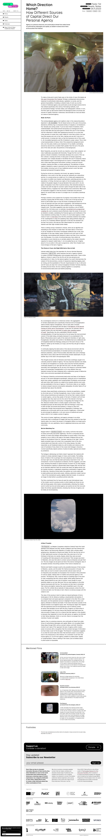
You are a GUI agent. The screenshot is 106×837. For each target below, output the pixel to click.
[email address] (57, 762)
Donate (93, 747)
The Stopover (45, 546)
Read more (67, 679)
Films (6, 14)
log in (4, 10)
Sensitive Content (56, 431)
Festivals (7, 24)
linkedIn (95, 11)
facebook (89, 11)
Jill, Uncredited (52, 123)
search (15, 10)
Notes (98, 6)
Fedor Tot (96, 4)
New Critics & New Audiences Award (10, 28)
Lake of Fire (52, 253)
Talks (6, 20)
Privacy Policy (8, 828)
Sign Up (96, 763)
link (99, 11)
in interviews (54, 216)
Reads (6, 17)
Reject (11, 831)
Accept (11, 834)
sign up (8, 10)
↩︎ (51, 733)
